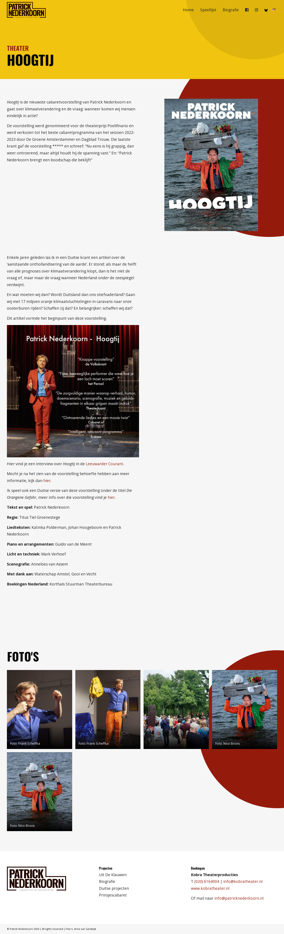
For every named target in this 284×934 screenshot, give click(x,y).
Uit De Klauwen (113, 875)
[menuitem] (188, 10)
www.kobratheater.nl (210, 888)
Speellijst (208, 9)
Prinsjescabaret (113, 895)
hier (46, 480)
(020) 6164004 (206, 881)
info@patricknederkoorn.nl (238, 898)
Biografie (231, 9)
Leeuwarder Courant (104, 463)
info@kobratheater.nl (243, 881)
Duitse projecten (114, 888)
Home (188, 9)
